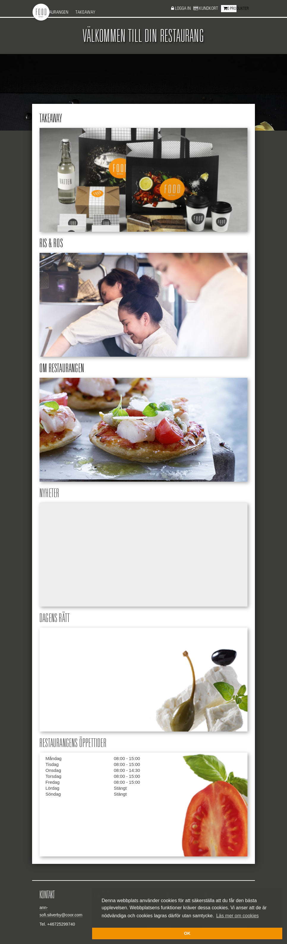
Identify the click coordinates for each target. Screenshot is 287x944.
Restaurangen (54, 12)
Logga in (183, 8)
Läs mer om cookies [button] (237, 915)
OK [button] (187, 933)
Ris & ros (51, 244)
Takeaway (85, 12)
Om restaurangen (62, 369)
